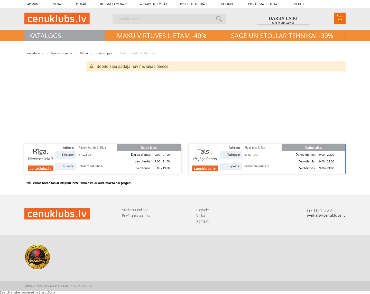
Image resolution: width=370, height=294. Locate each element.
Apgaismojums (62, 53)
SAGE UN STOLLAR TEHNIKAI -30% (282, 35)
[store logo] (57, 18)
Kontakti (297, 4)
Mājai (84, 53)
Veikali (58, 4)
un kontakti (283, 23)
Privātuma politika (262, 4)
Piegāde (81, 4)
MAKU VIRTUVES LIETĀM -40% (162, 35)
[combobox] (169, 19)
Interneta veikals (113, 4)
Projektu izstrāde (194, 4)
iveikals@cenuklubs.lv (326, 215)
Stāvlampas (104, 53)
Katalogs (45, 35)
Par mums (33, 4)
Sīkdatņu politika (135, 209)
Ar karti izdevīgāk (153, 4)
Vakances (228, 4)
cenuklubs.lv (35, 53)
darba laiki (283, 18)
